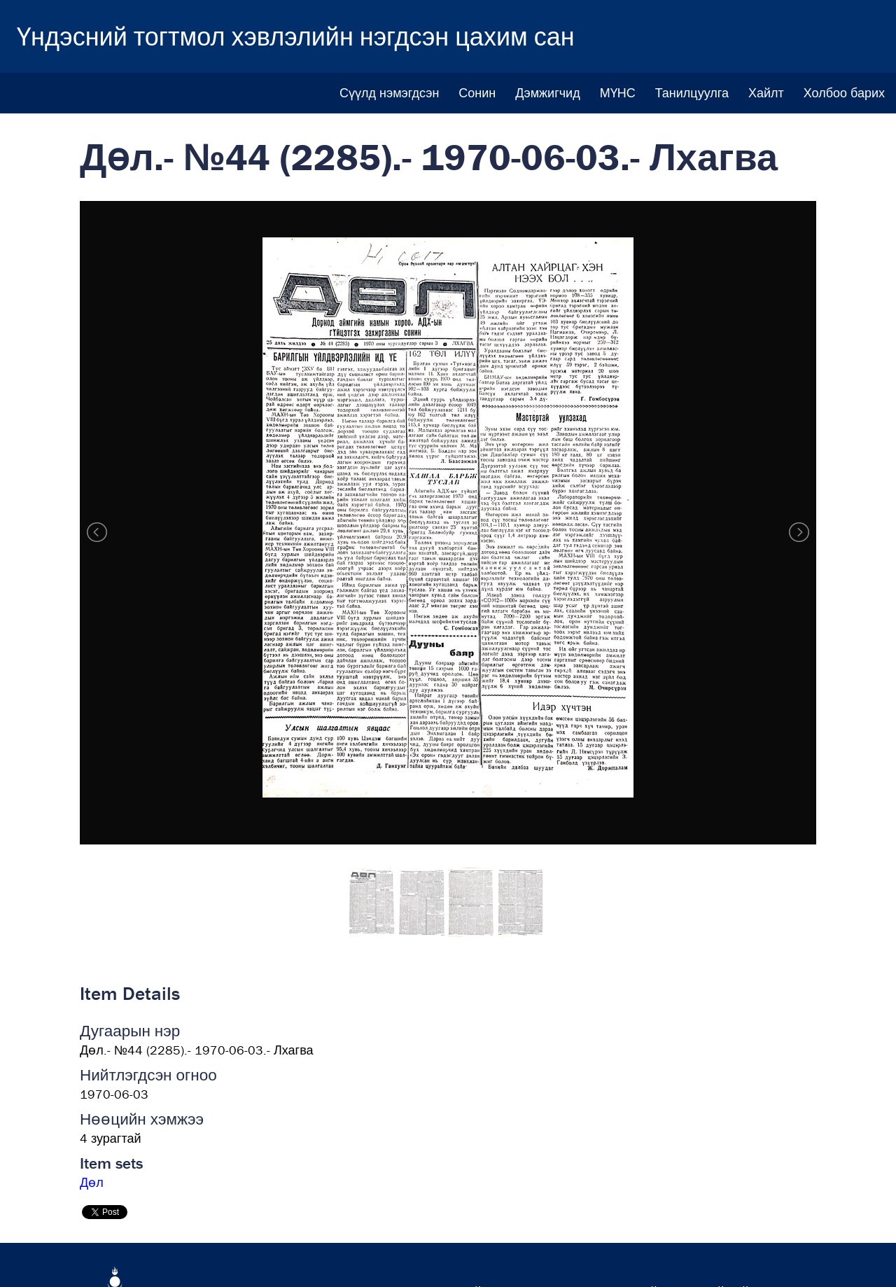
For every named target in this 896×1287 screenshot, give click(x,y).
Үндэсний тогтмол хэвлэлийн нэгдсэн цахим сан (296, 36)
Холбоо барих (844, 93)
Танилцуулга (692, 93)
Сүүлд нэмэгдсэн (389, 93)
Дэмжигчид (547, 93)
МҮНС (618, 93)
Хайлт (766, 93)
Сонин (477, 93)
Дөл (92, 1182)
